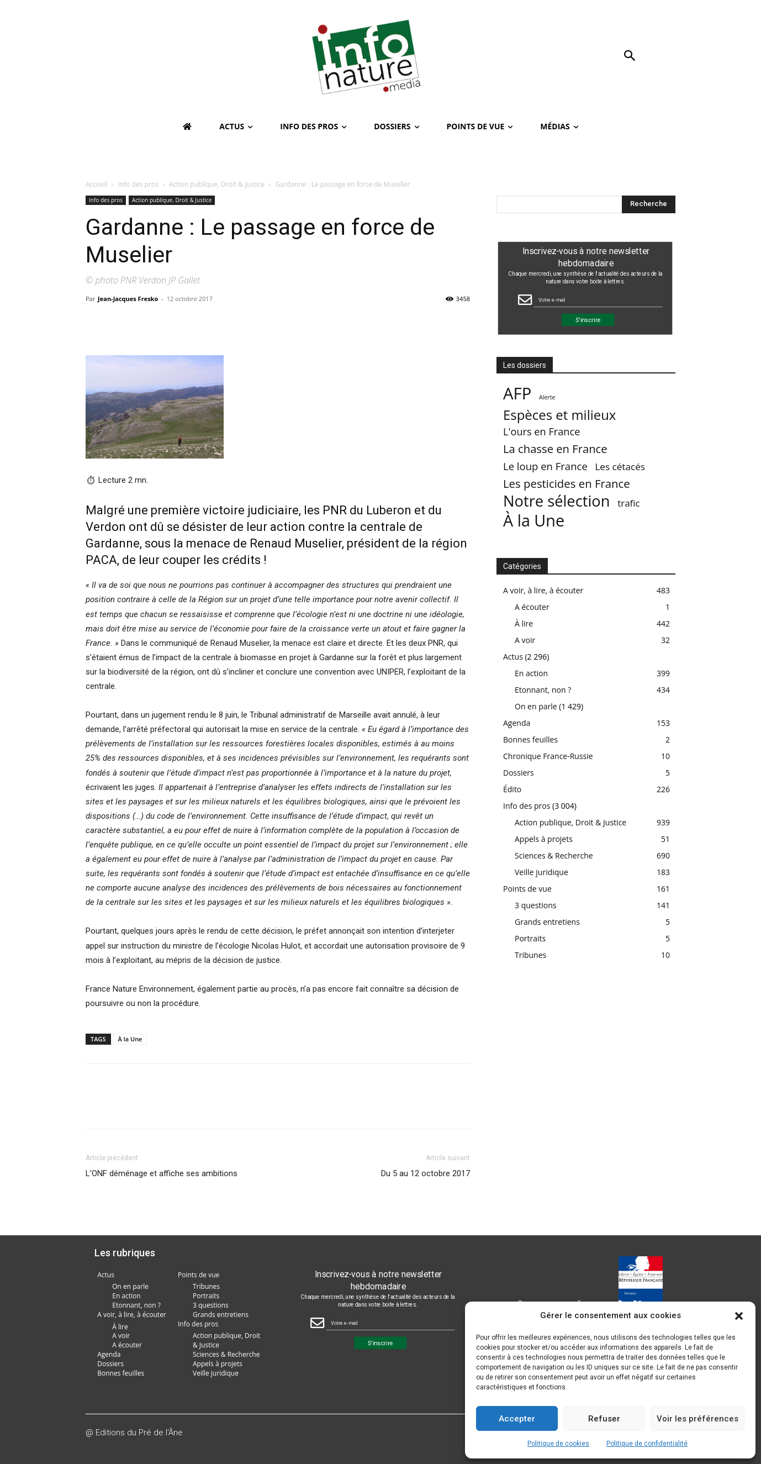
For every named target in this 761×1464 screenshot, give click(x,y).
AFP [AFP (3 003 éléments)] (517, 393)
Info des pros (138, 184)
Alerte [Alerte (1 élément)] (547, 397)
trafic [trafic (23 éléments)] (628, 503)
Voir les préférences (697, 1419)
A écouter (532, 607)
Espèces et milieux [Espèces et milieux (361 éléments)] (559, 414)
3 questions (536, 905)
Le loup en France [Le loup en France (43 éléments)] (545, 466)
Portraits (530, 938)
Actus (513, 656)
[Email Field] (597, 300)
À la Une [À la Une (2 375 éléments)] (533, 520)
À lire (524, 623)
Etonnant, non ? (543, 689)
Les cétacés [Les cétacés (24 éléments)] (620, 466)
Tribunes (530, 955)
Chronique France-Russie (548, 756)
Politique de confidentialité (647, 1443)
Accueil (96, 184)
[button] (738, 1315)
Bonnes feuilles (530, 739)
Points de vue (527, 888)
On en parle (536, 706)
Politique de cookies (558, 1443)
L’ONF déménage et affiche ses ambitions (161, 1173)
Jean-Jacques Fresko (128, 298)
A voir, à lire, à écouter (543, 590)
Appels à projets (544, 839)
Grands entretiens (547, 922)
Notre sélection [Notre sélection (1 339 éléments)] (556, 501)
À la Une (130, 1039)
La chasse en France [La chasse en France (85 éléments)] (555, 449)
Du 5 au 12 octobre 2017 (425, 1173)
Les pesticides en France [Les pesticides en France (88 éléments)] (566, 483)
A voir (525, 640)
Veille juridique (541, 872)
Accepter (517, 1419)
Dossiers (518, 772)
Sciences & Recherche (554, 855)
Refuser (604, 1419)
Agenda (516, 723)
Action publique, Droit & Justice (217, 184)
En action (531, 673)
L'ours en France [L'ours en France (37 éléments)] (541, 432)
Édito (512, 789)
